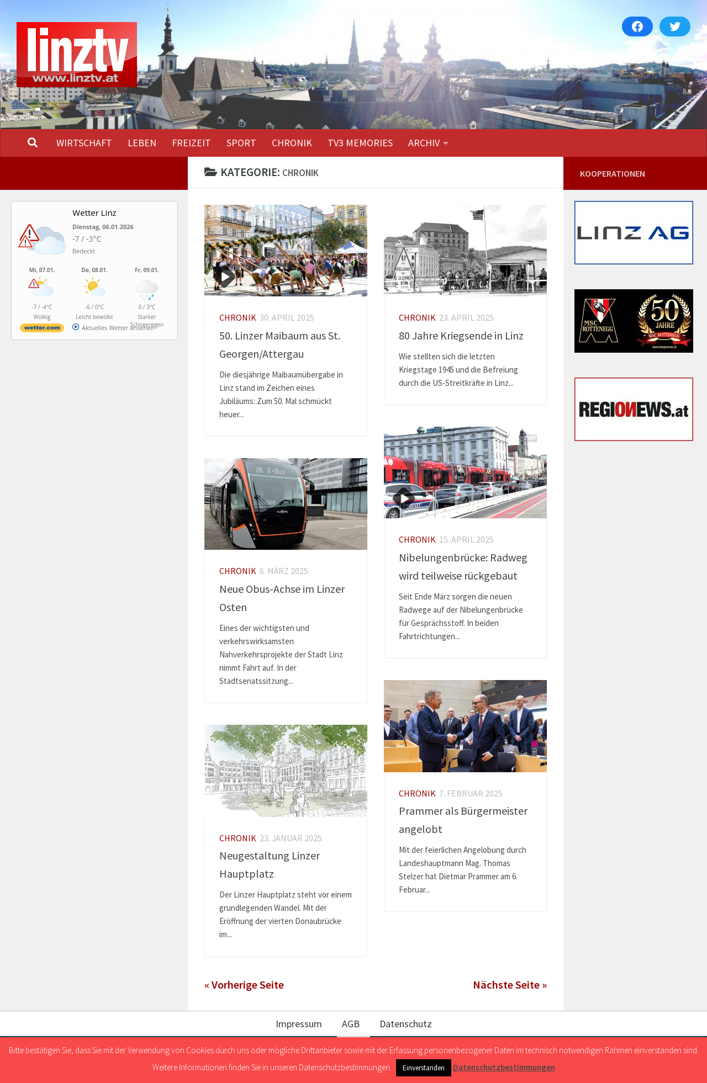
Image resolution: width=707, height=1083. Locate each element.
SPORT (241, 142)
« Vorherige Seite (244, 985)
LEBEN (142, 142)
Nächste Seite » (510, 985)
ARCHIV (424, 142)
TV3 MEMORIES (360, 142)
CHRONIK (292, 142)
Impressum (299, 1023)
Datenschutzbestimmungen (504, 1067)
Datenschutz (405, 1023)
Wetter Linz (94, 212)
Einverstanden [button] (424, 1068)
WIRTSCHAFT (84, 142)
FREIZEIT (191, 142)
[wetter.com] (42, 330)
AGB (351, 1023)
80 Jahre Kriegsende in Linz (461, 335)
